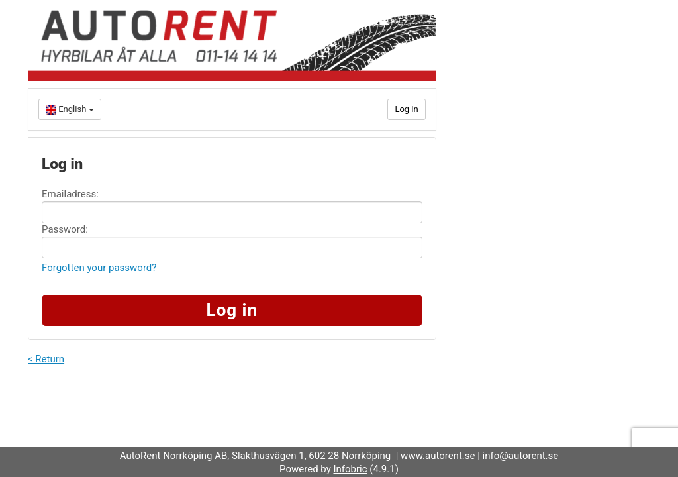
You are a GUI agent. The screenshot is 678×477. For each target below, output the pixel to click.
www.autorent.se (438, 456)
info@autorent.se (521, 456)
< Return (46, 359)
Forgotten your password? (99, 268)
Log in (406, 109)
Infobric (350, 469)
